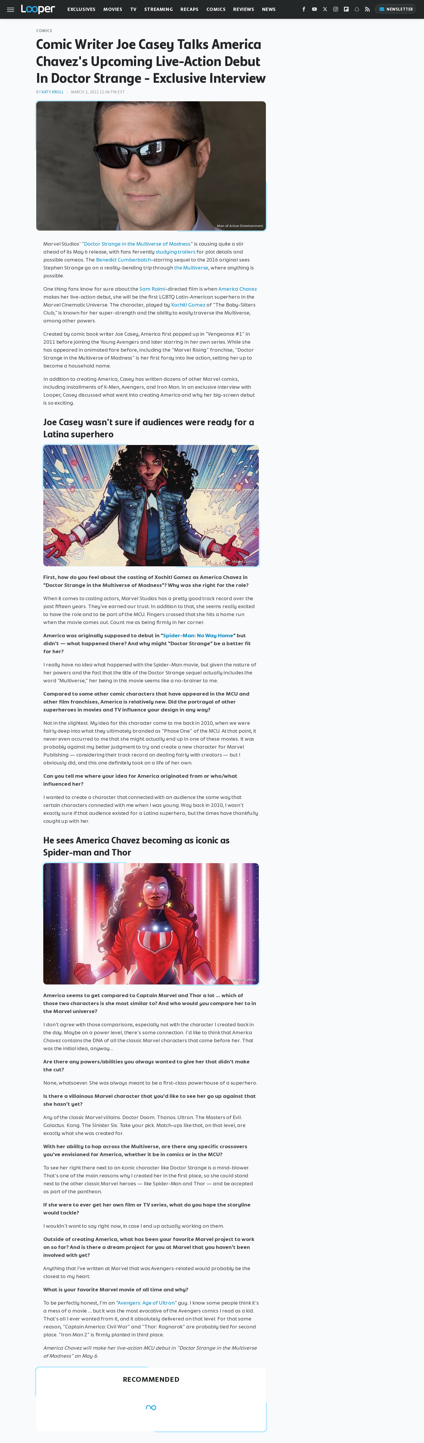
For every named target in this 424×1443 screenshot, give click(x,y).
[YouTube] (314, 10)
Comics (216, 9)
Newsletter (396, 9)
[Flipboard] (346, 10)
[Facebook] (304, 10)
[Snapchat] (357, 10)
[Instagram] (336, 10)
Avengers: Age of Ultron (146, 1302)
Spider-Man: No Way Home (198, 635)
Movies (112, 9)
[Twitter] (325, 10)
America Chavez (237, 288)
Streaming (158, 9)
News (269, 9)
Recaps (189, 9)
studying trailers (175, 251)
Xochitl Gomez (188, 304)
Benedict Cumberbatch (123, 259)
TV (133, 9)
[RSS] (367, 10)
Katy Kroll (53, 92)
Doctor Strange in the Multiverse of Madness (137, 243)
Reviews (243, 9)
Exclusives (81, 9)
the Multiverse (191, 267)
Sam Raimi (152, 288)
